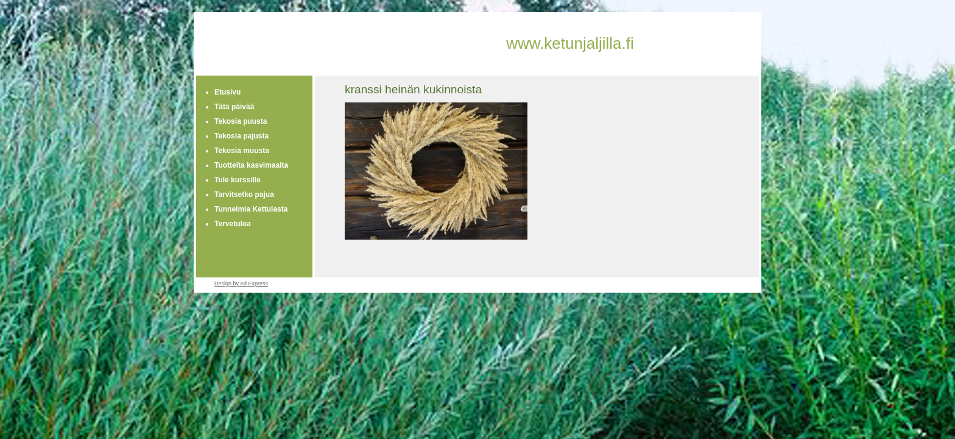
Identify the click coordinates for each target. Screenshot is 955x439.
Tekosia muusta (241, 150)
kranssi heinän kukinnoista (413, 89)
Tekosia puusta (240, 121)
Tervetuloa (232, 224)
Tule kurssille (237, 180)
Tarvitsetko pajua (244, 194)
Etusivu (227, 92)
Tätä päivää (234, 106)
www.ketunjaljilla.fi (570, 43)
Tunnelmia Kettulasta (250, 209)
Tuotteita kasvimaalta (251, 165)
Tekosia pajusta (241, 136)
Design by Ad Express (241, 283)
